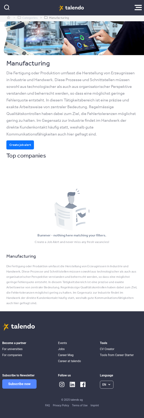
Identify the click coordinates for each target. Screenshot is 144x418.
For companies (12, 355)
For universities (12, 349)
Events (62, 343)
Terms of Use (80, 405)
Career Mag (66, 355)
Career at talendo (69, 361)
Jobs (61, 349)
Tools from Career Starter (117, 355)
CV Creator (107, 349)
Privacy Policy (61, 405)
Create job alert (20, 145)
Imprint (95, 405)
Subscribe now (19, 384)
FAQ (47, 405)
